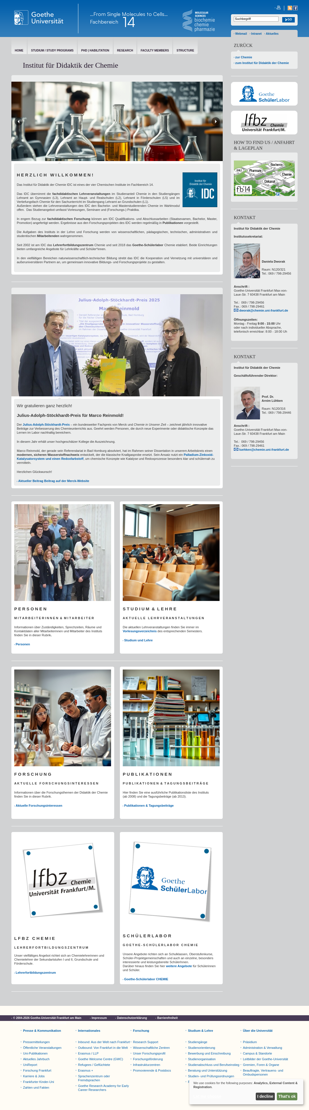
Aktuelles (272, 33)
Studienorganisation (202, 1059)
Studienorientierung (201, 1047)
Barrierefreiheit (167, 1018)
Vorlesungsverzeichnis (140, 631)
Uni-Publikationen (35, 1053)
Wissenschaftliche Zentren (151, 1047)
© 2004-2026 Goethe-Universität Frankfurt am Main (47, 1018)
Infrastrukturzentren (146, 1064)
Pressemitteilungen (36, 1042)
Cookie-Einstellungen (27, 1023)
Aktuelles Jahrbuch (36, 1059)
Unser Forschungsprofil (149, 1053)
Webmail (241, 33)
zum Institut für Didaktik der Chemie (262, 63)
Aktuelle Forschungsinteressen (39, 805)
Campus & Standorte (257, 1053)
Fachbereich (104, 21)
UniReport (30, 1064)
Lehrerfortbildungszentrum (36, 972)
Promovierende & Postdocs (152, 1070)
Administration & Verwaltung (262, 1047)
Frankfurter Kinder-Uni (38, 1082)
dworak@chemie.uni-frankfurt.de (263, 310)
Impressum (99, 1018)
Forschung (141, 1030)
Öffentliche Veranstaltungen (42, 1047)
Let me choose (207, 1096)
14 (129, 21)
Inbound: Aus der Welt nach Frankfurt (104, 1042)
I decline (265, 1096)
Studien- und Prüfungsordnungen (211, 1076)
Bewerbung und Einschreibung (209, 1053)
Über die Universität (258, 1030)
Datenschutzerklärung (132, 1018)
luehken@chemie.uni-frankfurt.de (264, 449)
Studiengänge (197, 1042)
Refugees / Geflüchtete (94, 1064)
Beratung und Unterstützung (207, 1070)
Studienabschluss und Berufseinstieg (213, 1064)
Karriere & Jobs (34, 1076)
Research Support (145, 1042)
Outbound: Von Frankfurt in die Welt (103, 1047)
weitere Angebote (179, 966)
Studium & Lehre (200, 1030)
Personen (23, 644)
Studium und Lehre (138, 640)
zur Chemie (243, 57)
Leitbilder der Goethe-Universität (265, 1059)
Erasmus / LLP (88, 1053)
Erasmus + (85, 1070)
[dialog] (246, 1091)
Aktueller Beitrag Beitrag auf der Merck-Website (53, 481)
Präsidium (250, 1042)
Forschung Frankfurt (37, 1070)
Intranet (256, 33)
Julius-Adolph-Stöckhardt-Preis (46, 424)
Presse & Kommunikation (42, 1030)
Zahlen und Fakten (36, 1087)
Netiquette (59, 1023)
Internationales (89, 1030)
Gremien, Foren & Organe (261, 1064)
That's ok (287, 1096)
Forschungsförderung (148, 1059)
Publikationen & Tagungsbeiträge (149, 805)
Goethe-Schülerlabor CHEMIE (146, 979)
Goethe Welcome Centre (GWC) (100, 1059)
